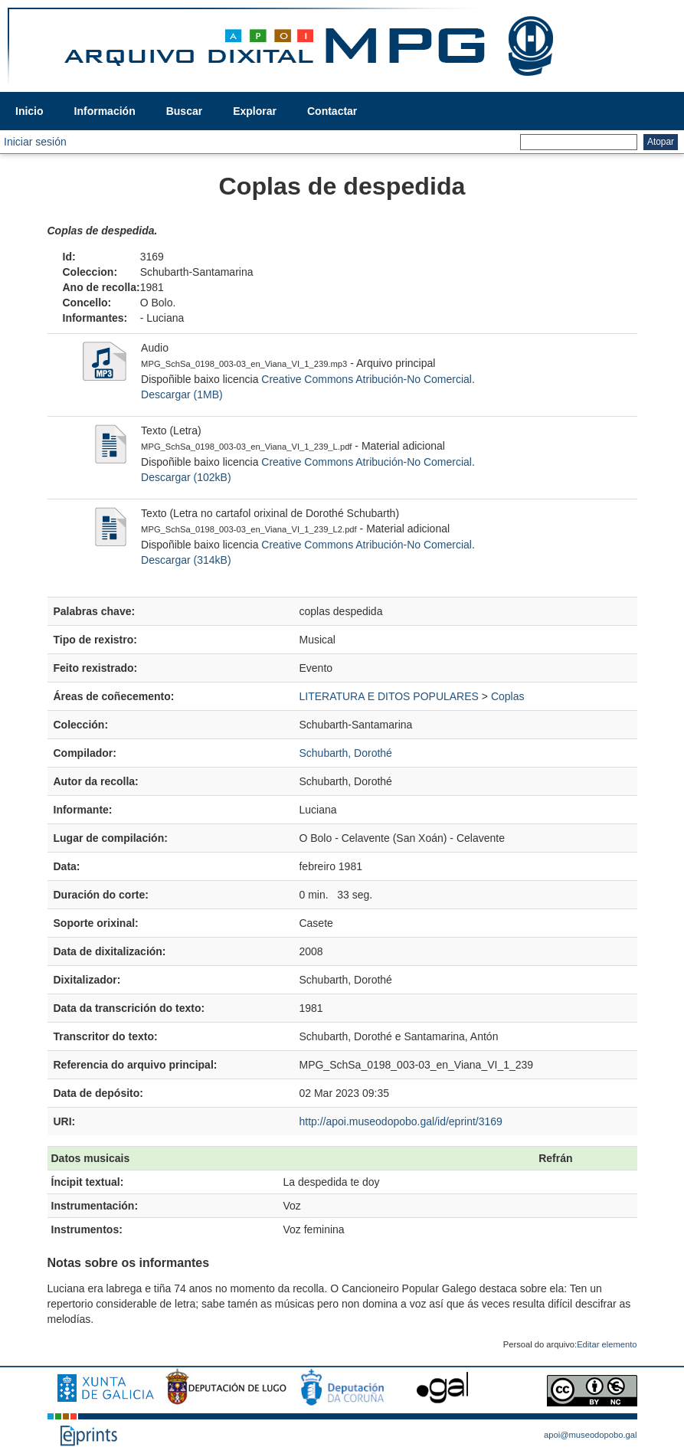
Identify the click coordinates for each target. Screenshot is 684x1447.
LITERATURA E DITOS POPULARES (388, 696)
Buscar (184, 111)
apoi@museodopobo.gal (590, 1434)
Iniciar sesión (35, 142)
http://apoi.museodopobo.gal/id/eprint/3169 (400, 1121)
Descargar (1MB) (182, 394)
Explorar (255, 111)
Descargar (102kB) (186, 477)
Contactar (332, 111)
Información (105, 111)
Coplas (508, 696)
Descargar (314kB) (186, 560)
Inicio (29, 111)
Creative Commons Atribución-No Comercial (366, 379)
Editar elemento (607, 1344)
